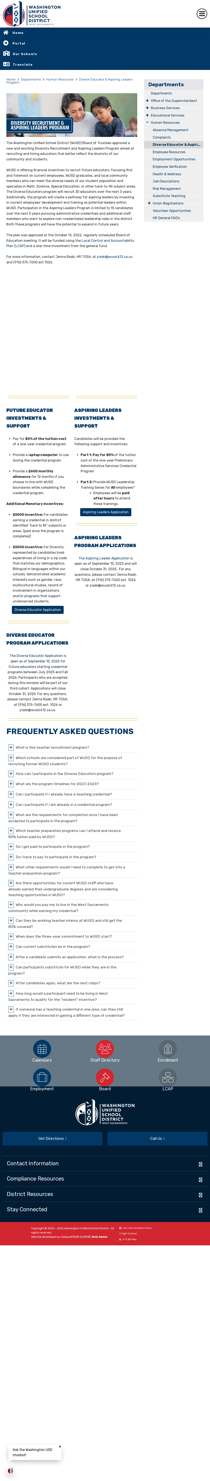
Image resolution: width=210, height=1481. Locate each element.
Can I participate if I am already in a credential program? (64, 804)
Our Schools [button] (25, 54)
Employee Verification (170, 167)
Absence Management (170, 130)
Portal (19, 43)
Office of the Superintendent (174, 101)
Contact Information (33, 1163)
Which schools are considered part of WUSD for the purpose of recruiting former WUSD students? (65, 760)
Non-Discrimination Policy (135, 1228)
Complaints (162, 137)
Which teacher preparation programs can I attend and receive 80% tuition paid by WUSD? (64, 834)
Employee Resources (169, 152)
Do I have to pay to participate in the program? (56, 857)
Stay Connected (27, 1209)
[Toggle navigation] (202, 13)
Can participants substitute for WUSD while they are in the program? (62, 970)
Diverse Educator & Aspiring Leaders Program (178, 145)
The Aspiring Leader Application (103, 558)
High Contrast (129, 1233)
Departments (31, 79)
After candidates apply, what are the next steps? (58, 983)
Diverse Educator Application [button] (38, 610)
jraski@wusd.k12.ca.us (114, 257)
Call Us (157, 1138)
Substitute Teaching (169, 196)
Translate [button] (23, 65)
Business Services (165, 108)
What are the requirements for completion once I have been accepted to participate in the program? (63, 818)
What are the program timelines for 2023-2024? (57, 784)
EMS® (86, 1236)
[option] (42, 1049)
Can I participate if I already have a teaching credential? (64, 794)
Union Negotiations (168, 203)
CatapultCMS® (70, 1236)
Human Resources (60, 79)
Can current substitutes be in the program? (53, 946)
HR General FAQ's (166, 218)
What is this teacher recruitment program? (52, 747)
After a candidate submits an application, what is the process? (70, 957)
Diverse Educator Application (40, 656)
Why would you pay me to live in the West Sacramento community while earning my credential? (58, 907)
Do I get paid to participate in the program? (53, 846)
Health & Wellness (167, 174)
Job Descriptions (166, 181)
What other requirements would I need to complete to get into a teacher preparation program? (66, 870)
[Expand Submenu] (147, 100)
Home (18, 33)
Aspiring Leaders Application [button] (106, 512)
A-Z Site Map (128, 1239)
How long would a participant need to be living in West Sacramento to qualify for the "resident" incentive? (58, 996)
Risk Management (167, 189)
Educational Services (167, 115)
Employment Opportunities (174, 159)
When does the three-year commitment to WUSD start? (64, 936)
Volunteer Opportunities (172, 211)
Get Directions (52, 1138)
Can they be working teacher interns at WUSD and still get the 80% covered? (65, 923)
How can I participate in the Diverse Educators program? (64, 773)
